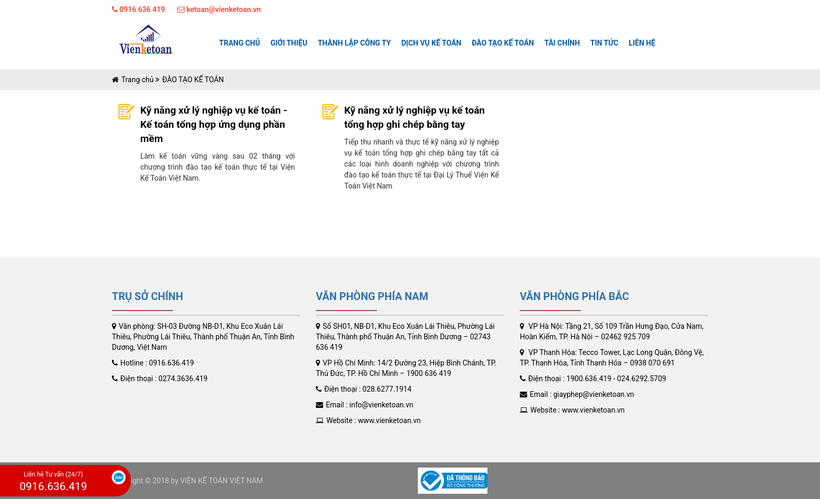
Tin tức (604, 43)
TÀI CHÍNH (562, 43)
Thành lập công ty (354, 43)
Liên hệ (642, 43)
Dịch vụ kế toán (431, 43)
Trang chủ (239, 43)
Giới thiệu (288, 43)
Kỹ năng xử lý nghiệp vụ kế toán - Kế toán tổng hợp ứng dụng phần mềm (213, 124)
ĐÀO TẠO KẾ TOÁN (503, 43)
